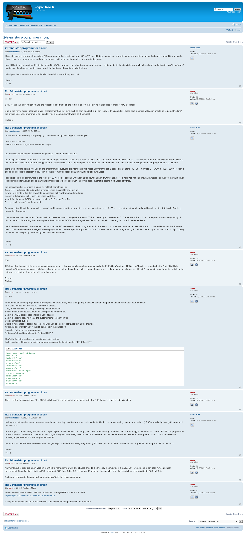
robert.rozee (14, 52)
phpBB (112, 532)
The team (200, 528)
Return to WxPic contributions (17, 521)
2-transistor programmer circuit (26, 37)
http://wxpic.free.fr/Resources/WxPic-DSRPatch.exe (30, 495)
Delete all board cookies (215, 528)
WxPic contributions (47, 25)
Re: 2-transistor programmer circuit (26, 91)
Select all (17, 349)
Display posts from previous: (102, 508)
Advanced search (234, 12)
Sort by (131, 508)
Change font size (238, 24)
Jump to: (192, 521)
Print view (233, 24)
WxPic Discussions (28, 25)
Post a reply (11, 42)
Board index (13, 25)
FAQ (231, 30)
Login (238, 30)
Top (240, 86)
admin (11, 94)
